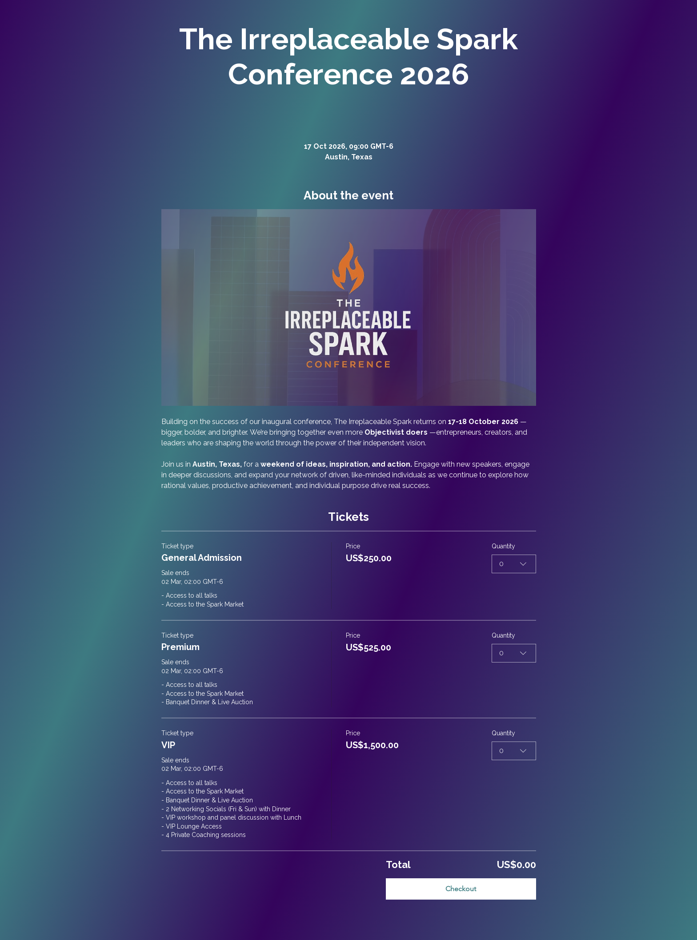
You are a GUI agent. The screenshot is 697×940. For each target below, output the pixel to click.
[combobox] (514, 563)
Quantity (503, 546)
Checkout (460, 888)
